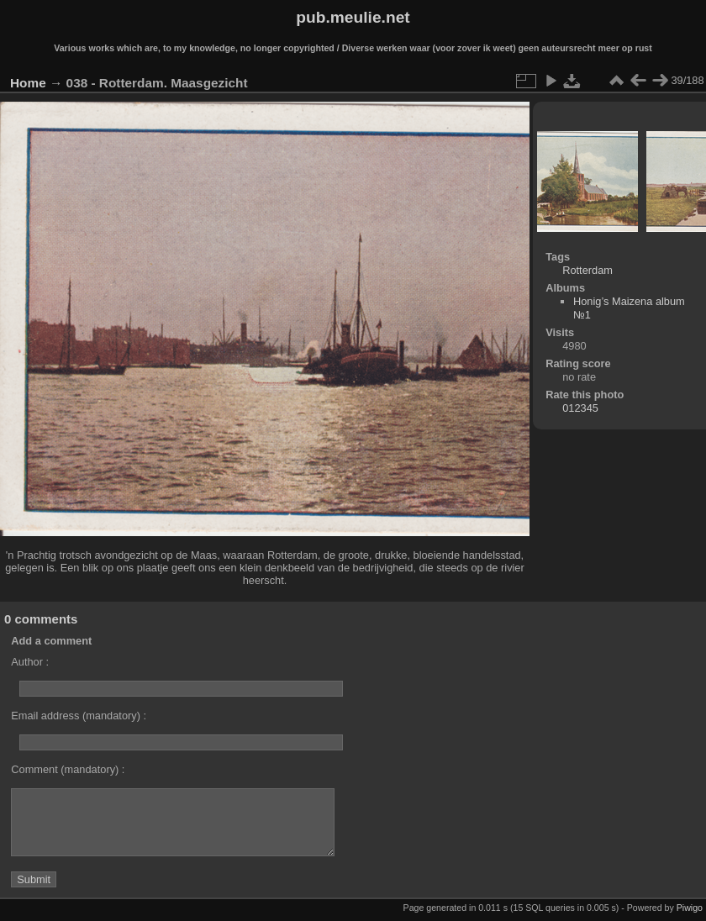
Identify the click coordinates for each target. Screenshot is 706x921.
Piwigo (690, 908)
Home (28, 83)
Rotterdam (587, 270)
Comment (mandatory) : (67, 769)
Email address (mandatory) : (78, 715)
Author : (30, 661)
